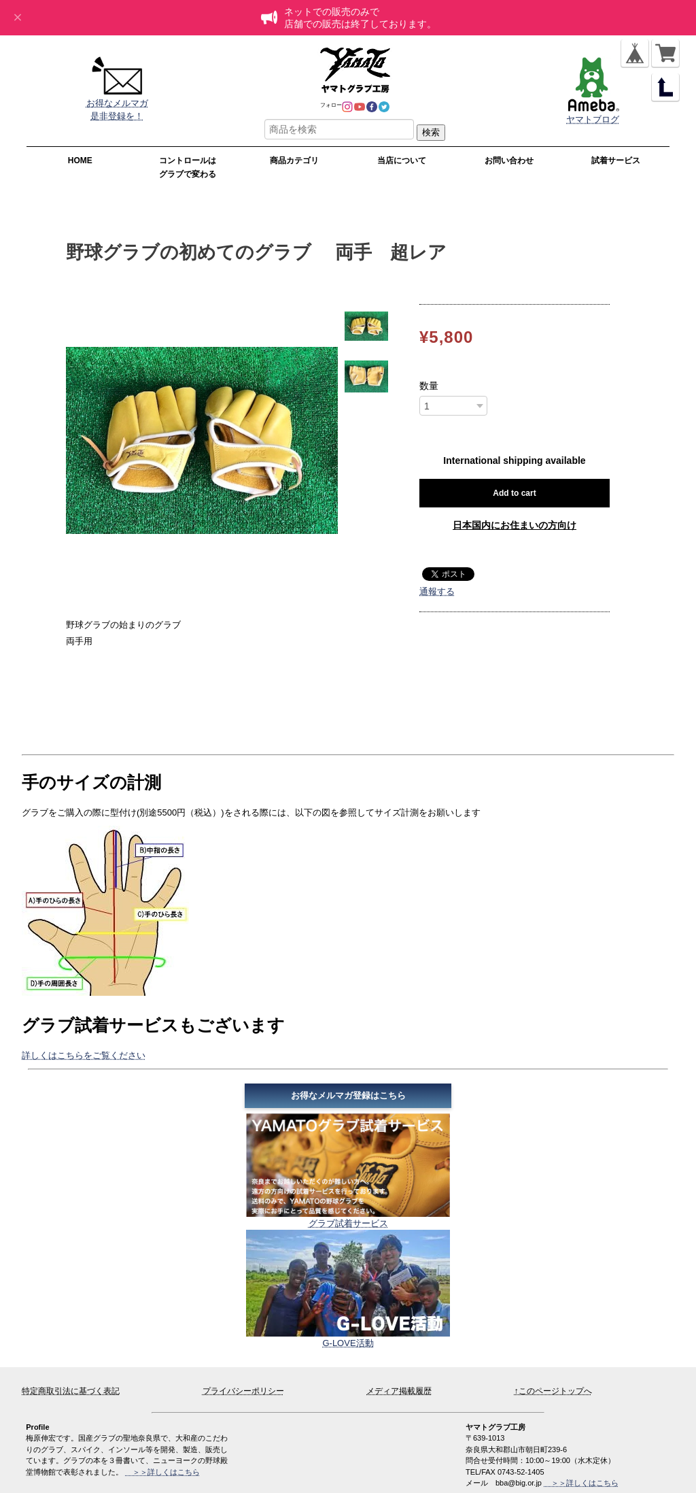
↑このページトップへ (553, 1391)
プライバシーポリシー (243, 1391)
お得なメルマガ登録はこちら (348, 1095)
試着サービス (615, 160)
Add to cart (514, 493)
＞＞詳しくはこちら (581, 1483)
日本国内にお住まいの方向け (514, 525)
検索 (431, 132)
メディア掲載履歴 (399, 1391)
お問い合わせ (509, 160)
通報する (437, 591)
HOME (80, 160)
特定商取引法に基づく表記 (71, 1391)
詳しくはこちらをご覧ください (83, 1055)
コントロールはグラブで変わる (187, 167)
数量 (428, 385)
